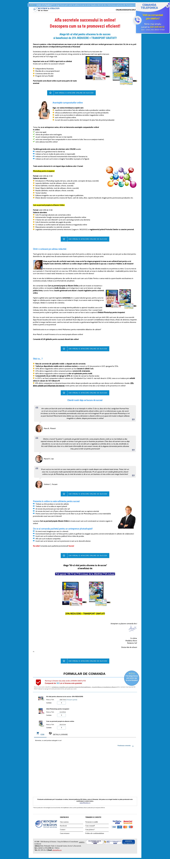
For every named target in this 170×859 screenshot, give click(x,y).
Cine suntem (64, 822)
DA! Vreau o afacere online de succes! (74, 93)
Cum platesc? (90, 830)
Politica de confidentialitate (94, 833)
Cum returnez (64, 833)
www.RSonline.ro (85, 803)
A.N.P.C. (82, 842)
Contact (62, 830)
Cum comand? (90, 826)
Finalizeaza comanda (126, 746)
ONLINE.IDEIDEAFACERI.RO (126, 10)
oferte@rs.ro (57, 850)
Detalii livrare (58, 733)
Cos (40, 733)
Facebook (63, 826)
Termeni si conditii (91, 822)
